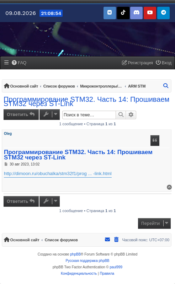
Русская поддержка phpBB (87, 261)
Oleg (8, 134)
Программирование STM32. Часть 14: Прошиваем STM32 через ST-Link (86, 101)
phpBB (75, 254)
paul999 (116, 267)
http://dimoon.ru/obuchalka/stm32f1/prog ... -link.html (58, 173)
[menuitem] (19, 63)
